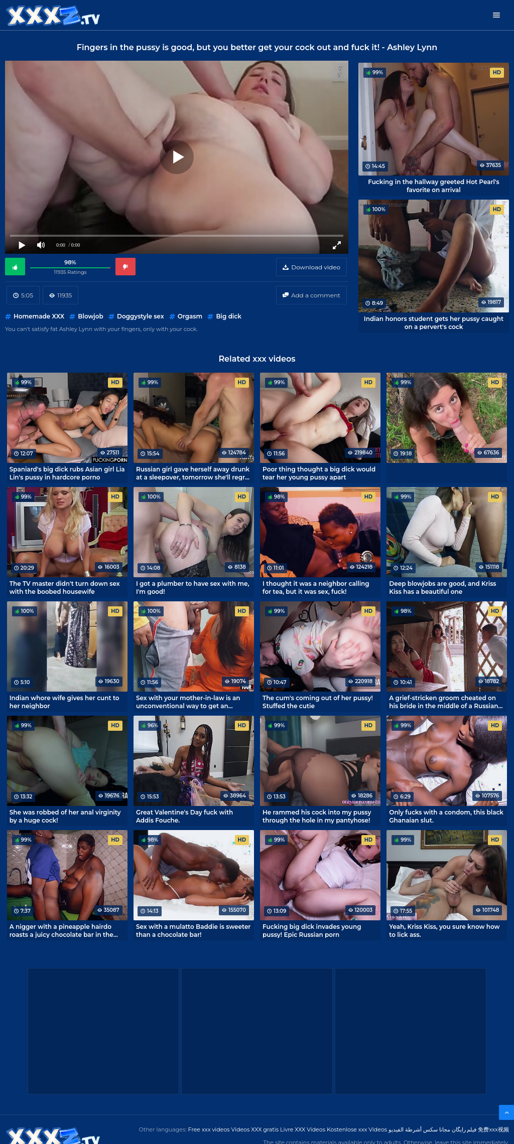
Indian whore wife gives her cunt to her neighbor (64, 701)
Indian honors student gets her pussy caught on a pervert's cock (433, 322)
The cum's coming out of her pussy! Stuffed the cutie (318, 701)
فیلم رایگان (464, 1129)
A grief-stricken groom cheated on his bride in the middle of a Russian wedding (443, 701)
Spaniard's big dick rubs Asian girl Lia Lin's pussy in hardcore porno (67, 472)
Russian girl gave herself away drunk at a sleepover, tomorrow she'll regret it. (193, 472)
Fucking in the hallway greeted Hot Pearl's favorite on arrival (433, 185)
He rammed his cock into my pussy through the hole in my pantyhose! (317, 816)
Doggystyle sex (140, 316)
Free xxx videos (209, 1129)
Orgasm (190, 316)
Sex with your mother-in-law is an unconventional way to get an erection (188, 701)
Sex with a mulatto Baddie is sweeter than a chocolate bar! (193, 930)
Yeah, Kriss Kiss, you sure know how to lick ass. (444, 930)
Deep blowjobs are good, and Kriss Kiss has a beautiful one (442, 587)
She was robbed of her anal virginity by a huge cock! (65, 816)
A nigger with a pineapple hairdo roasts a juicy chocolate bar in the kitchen (61, 930)
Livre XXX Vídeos (302, 1129)
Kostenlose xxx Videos (357, 1129)
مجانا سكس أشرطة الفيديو (419, 1129)
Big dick (228, 316)
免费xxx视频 (493, 1129)
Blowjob (90, 316)
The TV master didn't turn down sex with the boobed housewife (65, 587)
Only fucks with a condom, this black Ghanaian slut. (446, 816)
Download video (315, 267)
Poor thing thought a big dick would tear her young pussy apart (319, 472)
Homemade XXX (39, 316)
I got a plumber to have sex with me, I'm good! (192, 587)
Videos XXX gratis (255, 1129)
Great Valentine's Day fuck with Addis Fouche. (184, 816)
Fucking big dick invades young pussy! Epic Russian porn (312, 930)
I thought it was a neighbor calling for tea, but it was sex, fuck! (316, 587)
